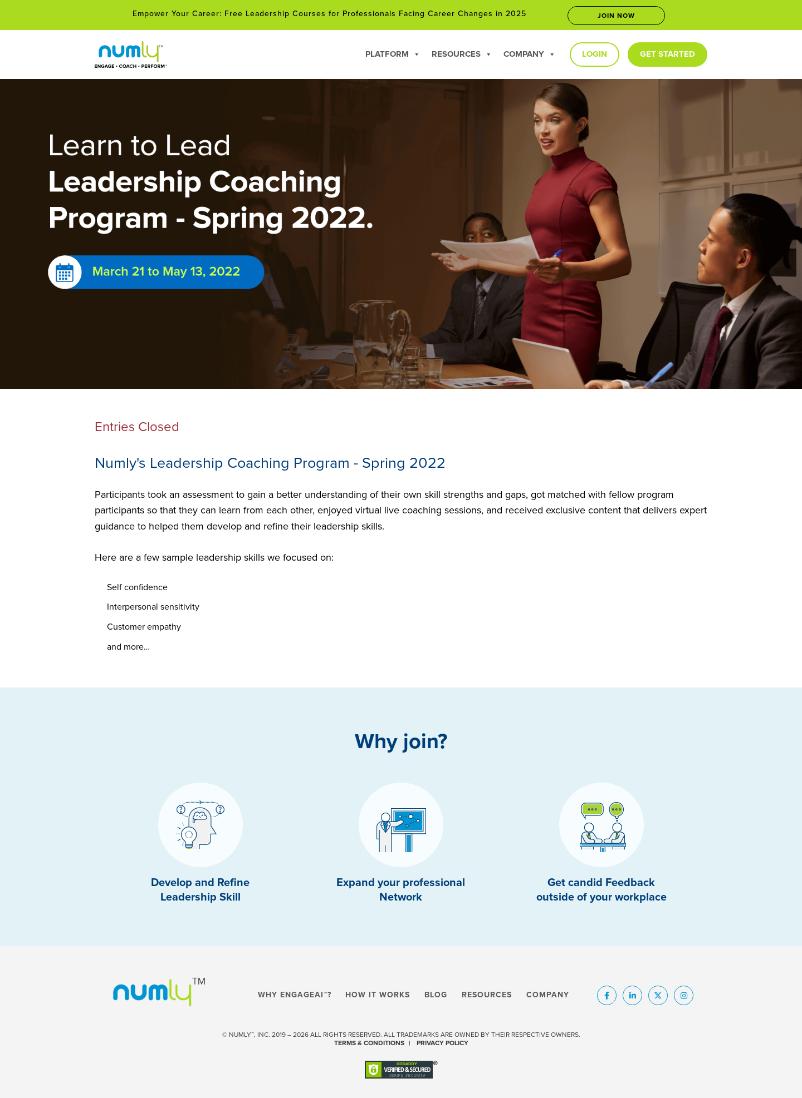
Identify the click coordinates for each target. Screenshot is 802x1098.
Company (529, 54)
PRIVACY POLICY (442, 1043)
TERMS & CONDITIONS (369, 1043)
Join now (616, 15)
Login (594, 54)
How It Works (377, 995)
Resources (462, 54)
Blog (435, 995)
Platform (392, 54)
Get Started (667, 54)
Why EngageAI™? (294, 995)
